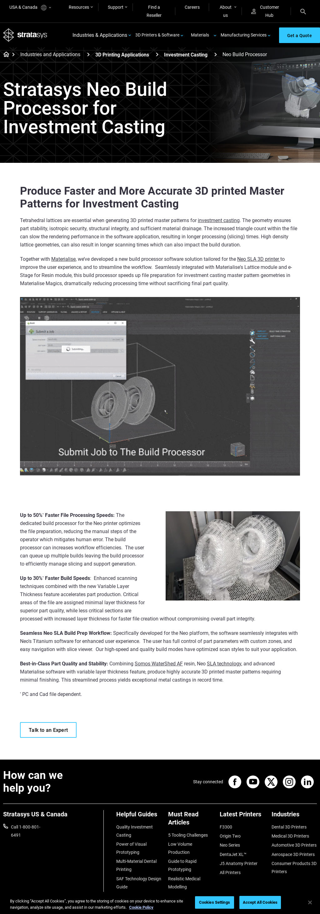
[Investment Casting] (215, 54)
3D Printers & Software (157, 34)
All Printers (230, 872)
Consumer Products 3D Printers (294, 867)
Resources (79, 7)
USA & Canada (30, 8)
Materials (200, 34)
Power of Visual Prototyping (131, 848)
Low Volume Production (180, 848)
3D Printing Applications (122, 55)
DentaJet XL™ (233, 854)
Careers (192, 7)
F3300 (226, 826)
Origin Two (230, 836)
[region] (160, 903)
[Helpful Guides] (139, 816)
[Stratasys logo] (25, 35)
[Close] (310, 902)
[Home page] (4, 55)
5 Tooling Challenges (188, 835)
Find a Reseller (154, 11)
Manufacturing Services (244, 34)
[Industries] (294, 816)
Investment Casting (186, 55)
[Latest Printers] (242, 816)
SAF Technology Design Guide (138, 882)
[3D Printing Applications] (157, 54)
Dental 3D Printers (289, 826)
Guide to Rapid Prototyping (182, 865)
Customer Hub (265, 11)
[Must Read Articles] (191, 820)
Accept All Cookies (260, 902)
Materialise (63, 259)
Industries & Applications (99, 35)
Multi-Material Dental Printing (136, 865)
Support (115, 7)
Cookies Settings (214, 902)
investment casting (219, 220)
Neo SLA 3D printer (258, 259)
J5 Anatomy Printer (239, 863)
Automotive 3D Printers (294, 845)
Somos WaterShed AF (159, 664)
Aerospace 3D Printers (293, 854)
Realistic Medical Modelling (184, 882)
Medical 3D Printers (290, 836)
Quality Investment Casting (134, 831)
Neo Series (230, 845)
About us (226, 11)
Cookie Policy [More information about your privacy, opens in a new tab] (141, 907)
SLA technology (224, 664)
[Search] (303, 11)
